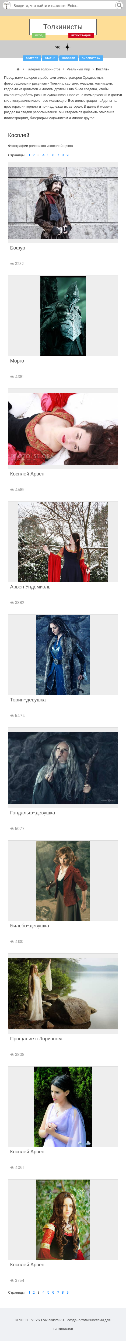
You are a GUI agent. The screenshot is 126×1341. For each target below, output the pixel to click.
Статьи (50, 58)
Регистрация (81, 35)
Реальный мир (78, 69)
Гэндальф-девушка (32, 812)
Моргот (18, 360)
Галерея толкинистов (43, 69)
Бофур (17, 247)
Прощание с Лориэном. (36, 1038)
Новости (68, 58)
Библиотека (91, 58)
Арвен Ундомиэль (30, 586)
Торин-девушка (28, 699)
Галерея (32, 58)
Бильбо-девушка (29, 925)
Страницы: (16, 155)
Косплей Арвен (27, 473)
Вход (39, 35)
